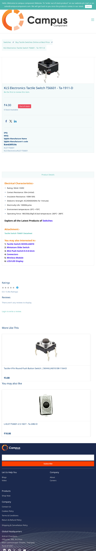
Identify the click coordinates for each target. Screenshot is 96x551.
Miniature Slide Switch (18, 232)
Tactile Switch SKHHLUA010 (20, 228)
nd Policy (17, 505)
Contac (5, 491)
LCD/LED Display (15, 246)
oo (4, 496)
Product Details (48, 159)
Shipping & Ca (8, 510)
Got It (88, 6)
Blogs (4, 462)
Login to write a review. (11, 296)
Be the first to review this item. (17, 77)
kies (6, 496)
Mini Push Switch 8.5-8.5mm (21, 235)
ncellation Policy (21, 510)
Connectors (12, 239)
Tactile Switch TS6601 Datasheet (18, 218)
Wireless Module (15, 242)
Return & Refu (8, 505)
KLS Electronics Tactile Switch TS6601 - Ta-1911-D (24, 33)
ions (16, 500)
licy (12, 496)
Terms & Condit (8, 500)
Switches (7, 27)
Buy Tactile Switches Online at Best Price (32, 27)
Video (4, 465)
